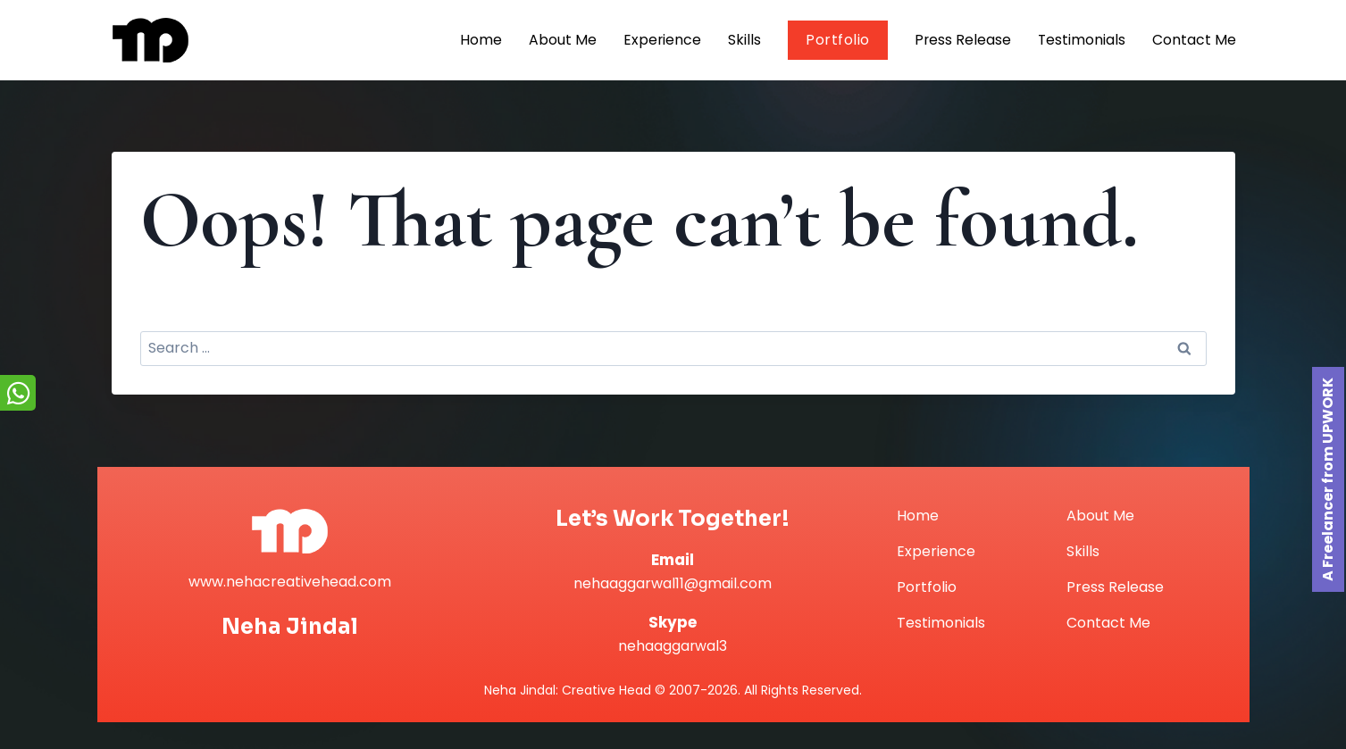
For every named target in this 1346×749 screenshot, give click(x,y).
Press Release (961, 39)
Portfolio (836, 39)
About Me (560, 39)
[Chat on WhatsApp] (18, 393)
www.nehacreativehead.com (289, 581)
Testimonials (1081, 39)
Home (478, 39)
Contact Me (1194, 39)
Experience (660, 39)
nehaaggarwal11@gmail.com (672, 583)
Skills (742, 39)
